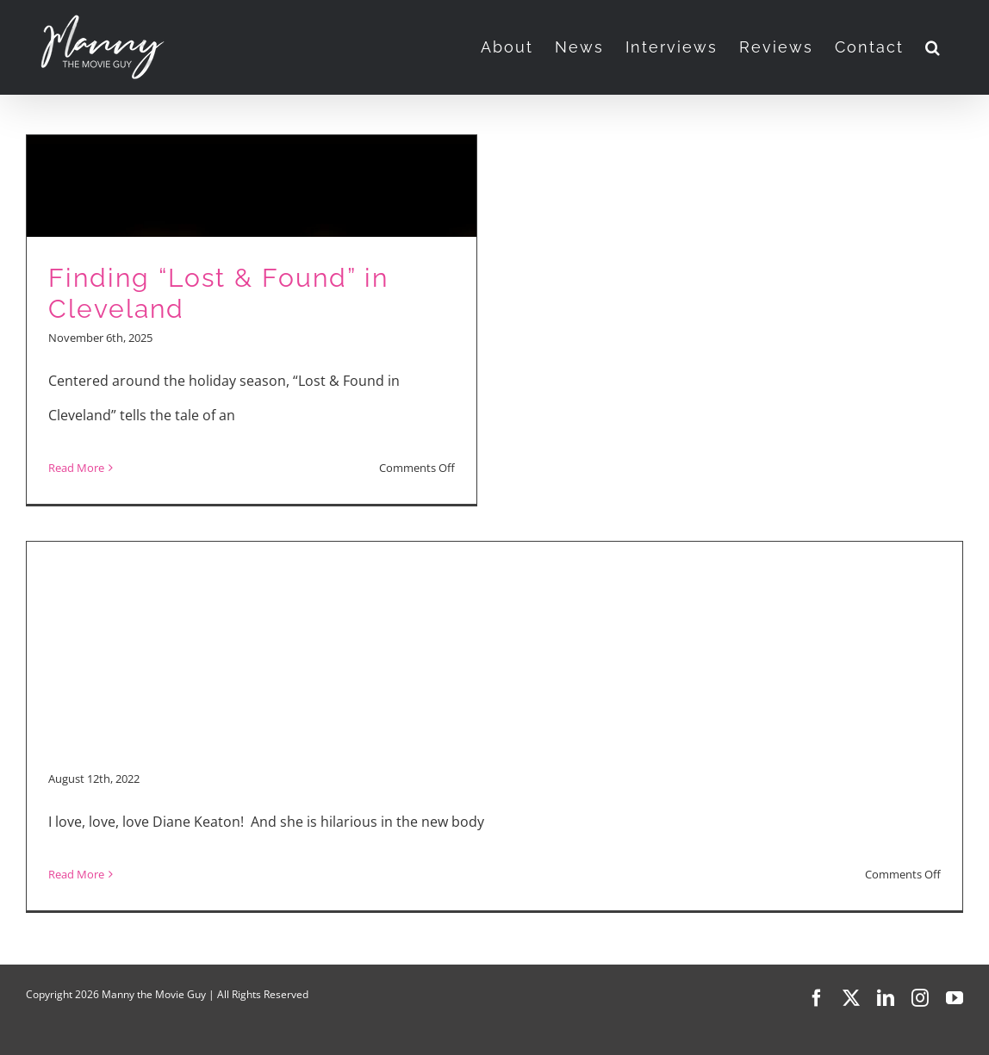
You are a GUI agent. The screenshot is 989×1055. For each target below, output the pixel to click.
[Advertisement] (494, 633)
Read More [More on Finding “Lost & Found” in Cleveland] (76, 467)
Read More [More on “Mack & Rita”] (76, 874)
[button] (933, 47)
